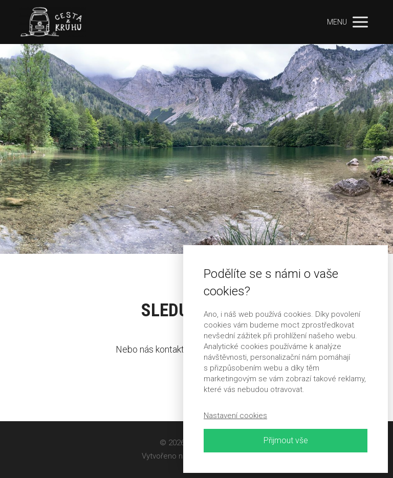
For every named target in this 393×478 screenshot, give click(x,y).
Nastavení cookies (235, 415)
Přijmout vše (286, 440)
